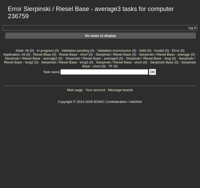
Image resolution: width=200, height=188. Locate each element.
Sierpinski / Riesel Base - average (164, 54)
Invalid (159, 50)
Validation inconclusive (114, 50)
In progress (45, 50)
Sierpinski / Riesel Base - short (119, 62)
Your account (95, 90)
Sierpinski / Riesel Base (113, 54)
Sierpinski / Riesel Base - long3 (64, 62)
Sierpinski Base (161, 62)
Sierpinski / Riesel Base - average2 (31, 58)
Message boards (120, 90)
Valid (142, 50)
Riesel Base (42, 54)
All (27, 50)
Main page (75, 90)
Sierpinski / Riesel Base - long (148, 58)
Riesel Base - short (73, 54)
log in (193, 28)
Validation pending (75, 50)
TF (110, 66)
